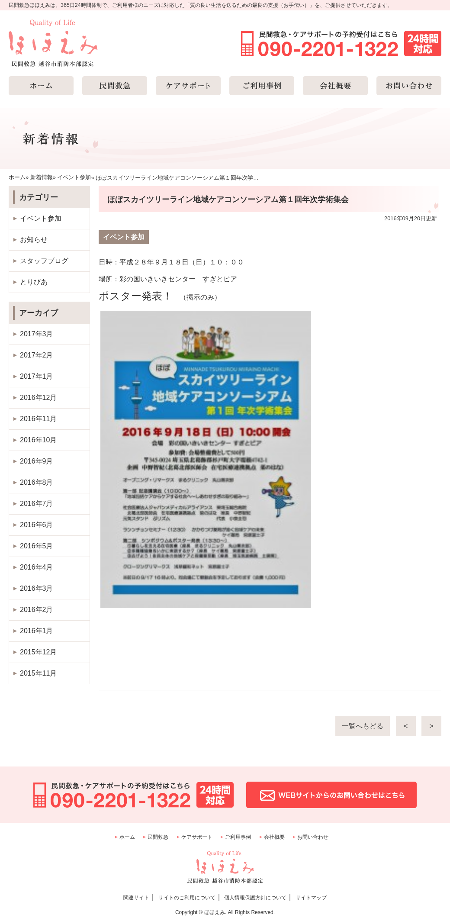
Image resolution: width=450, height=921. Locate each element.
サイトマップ (311, 898)
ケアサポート (196, 837)
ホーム (127, 837)
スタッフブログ (44, 260)
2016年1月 (36, 630)
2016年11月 (38, 418)
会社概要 (274, 837)
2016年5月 (36, 546)
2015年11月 (38, 673)
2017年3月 (36, 334)
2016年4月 (36, 567)
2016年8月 (36, 482)
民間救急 (158, 837)
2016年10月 (38, 440)
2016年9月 (36, 461)
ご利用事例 (238, 837)
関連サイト (136, 898)
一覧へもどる (362, 726)
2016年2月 (36, 609)
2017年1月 (36, 376)
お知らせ (34, 239)
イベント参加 (40, 218)
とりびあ (34, 282)
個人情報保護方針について (255, 898)
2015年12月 (38, 652)
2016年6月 (36, 524)
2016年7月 (36, 503)
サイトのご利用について (186, 898)
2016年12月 (38, 397)
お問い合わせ (312, 837)
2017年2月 (36, 355)
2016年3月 (36, 588)
